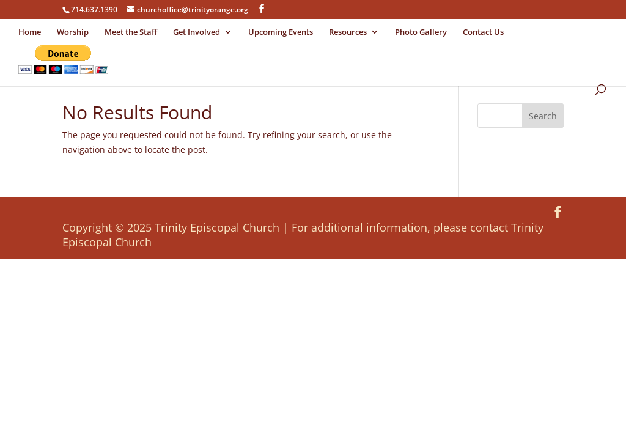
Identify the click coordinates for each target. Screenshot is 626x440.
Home (29, 32)
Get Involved (196, 32)
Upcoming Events (280, 32)
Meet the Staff (131, 32)
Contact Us (483, 32)
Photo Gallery (421, 32)
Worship (73, 32)
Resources (348, 32)
